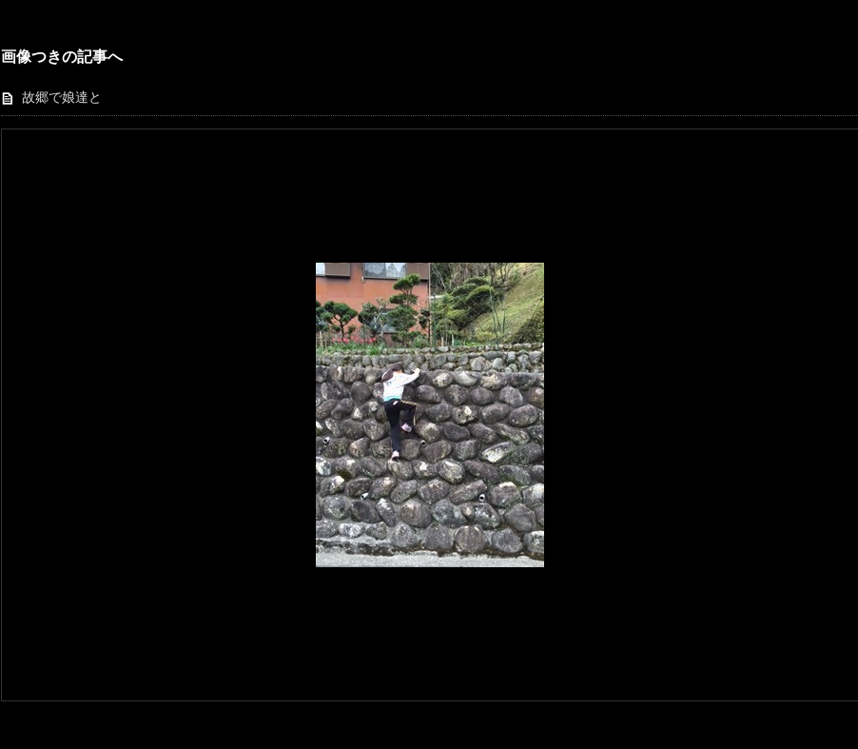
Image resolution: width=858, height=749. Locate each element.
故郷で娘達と (62, 97)
